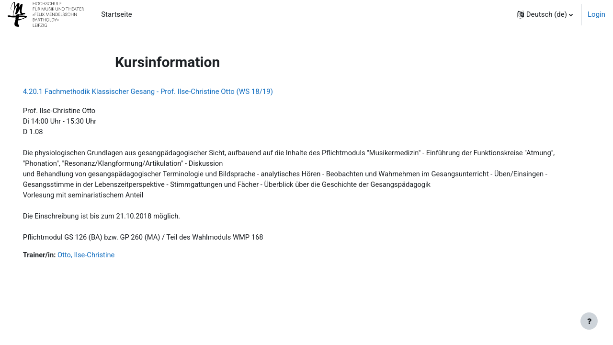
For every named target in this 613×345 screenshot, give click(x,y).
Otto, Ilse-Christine (101, 258)
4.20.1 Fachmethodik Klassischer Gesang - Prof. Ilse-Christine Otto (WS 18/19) (161, 91)
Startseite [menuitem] (116, 14)
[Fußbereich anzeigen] (589, 321)
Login (596, 14)
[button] (545, 14)
